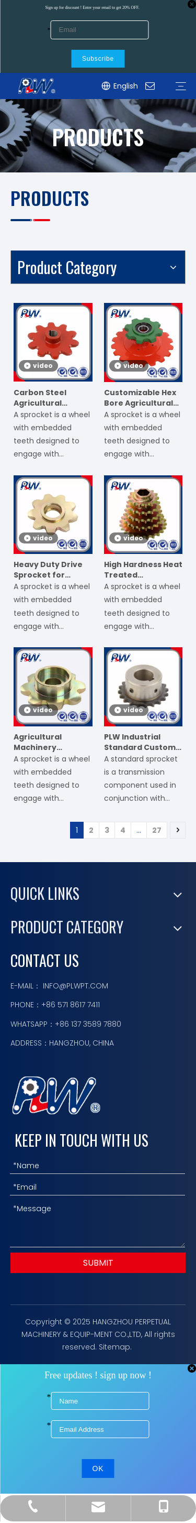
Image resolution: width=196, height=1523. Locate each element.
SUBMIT (98, 1263)
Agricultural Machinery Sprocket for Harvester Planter (50, 742)
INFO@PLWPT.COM (75, 986)
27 (157, 830)
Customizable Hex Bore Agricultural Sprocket (140, 397)
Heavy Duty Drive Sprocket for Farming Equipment (48, 569)
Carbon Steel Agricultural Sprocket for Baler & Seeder (51, 397)
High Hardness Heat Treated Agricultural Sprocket (143, 569)
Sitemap (114, 1347)
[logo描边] (56, 1095)
